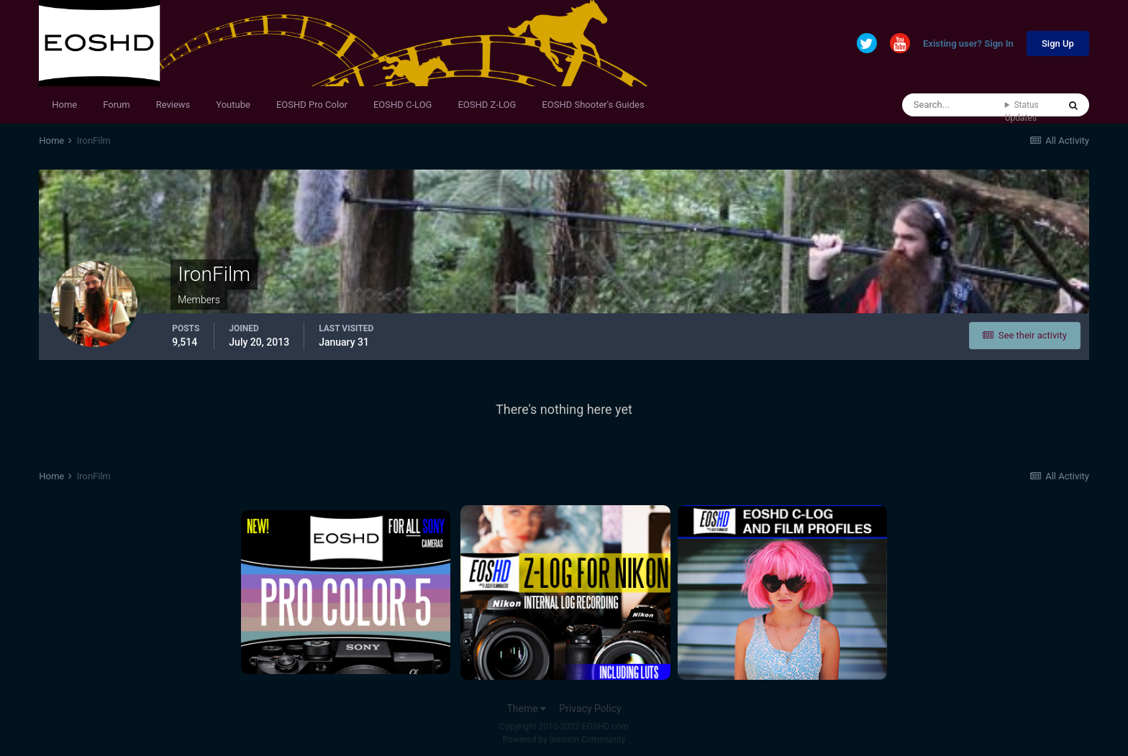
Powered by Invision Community (564, 739)
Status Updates (1022, 111)
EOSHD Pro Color (311, 104)
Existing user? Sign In (968, 44)
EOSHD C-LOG (402, 104)
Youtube (233, 104)
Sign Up (1058, 43)
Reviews (173, 104)
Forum (116, 104)
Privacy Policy (590, 708)
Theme (526, 708)
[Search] (953, 104)
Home (64, 104)
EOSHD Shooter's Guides (593, 104)
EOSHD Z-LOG (487, 104)
